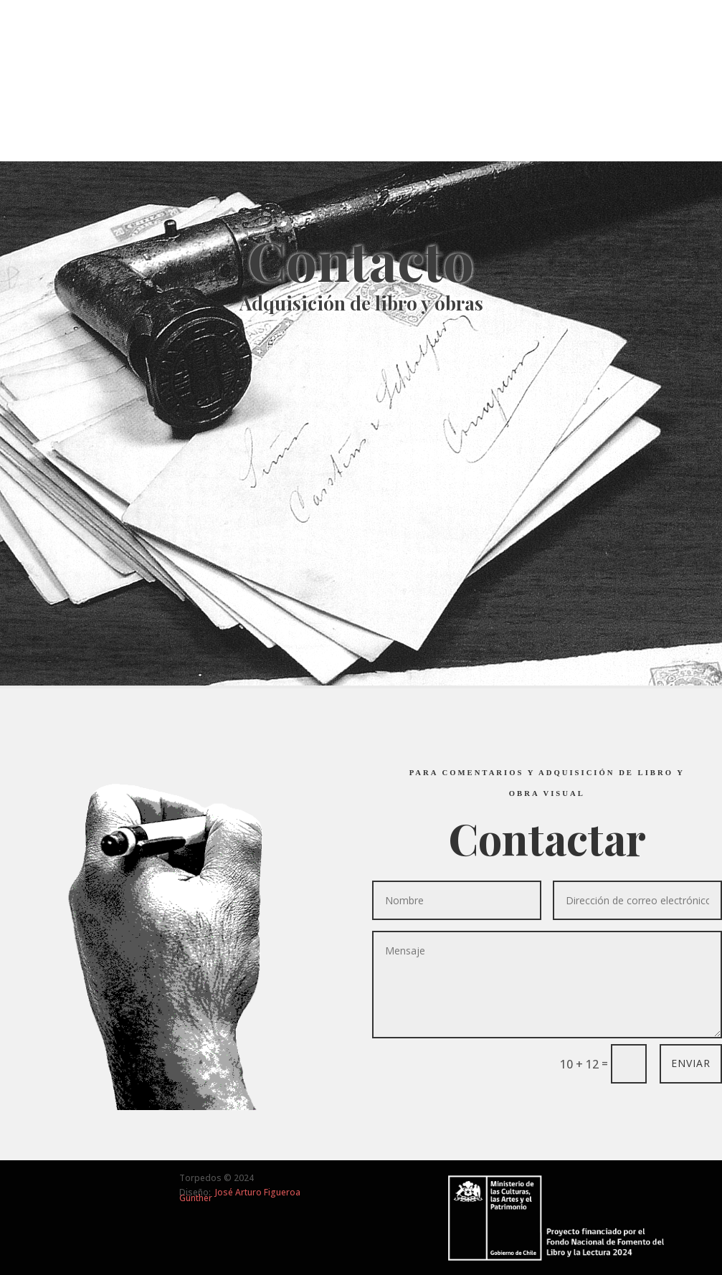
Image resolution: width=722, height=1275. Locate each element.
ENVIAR (691, 1063)
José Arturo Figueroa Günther (239, 1195)
